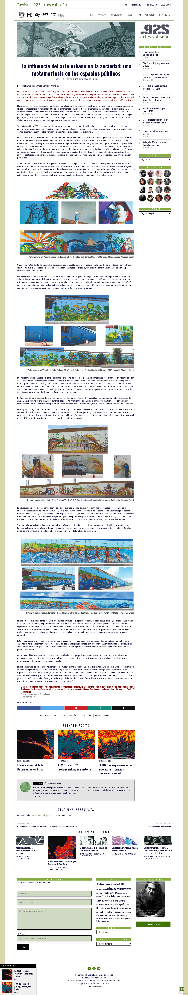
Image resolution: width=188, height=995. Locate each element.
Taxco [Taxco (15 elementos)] (114, 918)
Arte (56, 715)
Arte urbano (86, 715)
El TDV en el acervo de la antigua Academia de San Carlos (155, 87)
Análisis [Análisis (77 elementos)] (121, 883)
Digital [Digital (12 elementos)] (128, 896)
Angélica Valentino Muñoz (58, 868)
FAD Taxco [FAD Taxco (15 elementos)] (113, 904)
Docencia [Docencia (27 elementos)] (108, 900)
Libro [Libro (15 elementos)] (97, 912)
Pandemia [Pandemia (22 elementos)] (100, 915)
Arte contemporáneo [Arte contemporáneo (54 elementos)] (121, 889)
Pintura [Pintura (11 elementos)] (122, 915)
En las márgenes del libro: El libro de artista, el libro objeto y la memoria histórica (158, 850)
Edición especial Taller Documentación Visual (31, 767)
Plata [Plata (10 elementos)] (125, 915)
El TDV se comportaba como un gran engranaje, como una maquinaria (156, 121)
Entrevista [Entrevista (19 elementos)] (100, 904)
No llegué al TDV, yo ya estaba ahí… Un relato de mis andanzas (155, 144)
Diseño (97, 715)
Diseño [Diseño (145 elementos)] (100, 900)
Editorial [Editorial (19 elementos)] (115, 900)
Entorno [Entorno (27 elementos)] (122, 900)
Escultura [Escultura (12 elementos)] (106, 904)
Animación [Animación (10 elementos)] (114, 884)
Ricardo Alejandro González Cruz (92, 854)
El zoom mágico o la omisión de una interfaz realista (93, 849)
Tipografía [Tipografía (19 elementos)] (126, 918)
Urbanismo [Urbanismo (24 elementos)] (100, 921)
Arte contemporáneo (70, 715)
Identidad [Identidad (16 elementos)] (108, 908)
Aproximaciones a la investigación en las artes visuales (27, 850)
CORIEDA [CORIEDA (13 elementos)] (98, 896)
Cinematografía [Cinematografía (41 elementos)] (110, 893)
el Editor (38, 783)
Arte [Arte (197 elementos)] (109, 888)
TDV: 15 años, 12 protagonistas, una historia (74, 767)
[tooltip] (159, 14)
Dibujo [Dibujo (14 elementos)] (124, 896)
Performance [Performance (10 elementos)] (115, 915)
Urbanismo (108, 715)
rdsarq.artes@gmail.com (39, 694)
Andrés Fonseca (117, 854)
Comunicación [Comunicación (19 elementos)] (122, 893)
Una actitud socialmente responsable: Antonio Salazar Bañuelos (156, 98)
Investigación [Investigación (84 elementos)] (118, 908)
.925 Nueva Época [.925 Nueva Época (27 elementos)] (103, 883)
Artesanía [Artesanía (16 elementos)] (99, 893)
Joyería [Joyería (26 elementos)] (128, 908)
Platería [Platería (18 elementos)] (99, 918)
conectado (41, 815)
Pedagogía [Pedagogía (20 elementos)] (108, 915)
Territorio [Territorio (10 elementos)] (119, 918)
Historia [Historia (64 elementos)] (100, 908)
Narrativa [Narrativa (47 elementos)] (113, 912)
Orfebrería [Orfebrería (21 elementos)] (122, 912)
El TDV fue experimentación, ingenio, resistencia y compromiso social (115, 769)
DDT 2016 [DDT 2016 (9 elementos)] (119, 896)
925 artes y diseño (23, 857)
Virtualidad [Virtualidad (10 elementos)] (108, 921)
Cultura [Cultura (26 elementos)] (114, 896)
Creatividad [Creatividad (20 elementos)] (106, 896)
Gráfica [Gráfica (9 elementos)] (127, 905)
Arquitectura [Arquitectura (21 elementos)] (101, 889)
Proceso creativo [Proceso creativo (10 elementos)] (107, 918)
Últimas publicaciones (53, 783)
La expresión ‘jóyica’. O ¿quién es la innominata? (125, 849)
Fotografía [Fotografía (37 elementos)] (120, 904)
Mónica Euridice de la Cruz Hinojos (157, 857)
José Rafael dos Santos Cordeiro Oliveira (82, 79)
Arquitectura (44, 715)
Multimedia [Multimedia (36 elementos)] (104, 912)
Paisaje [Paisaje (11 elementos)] (128, 912)
